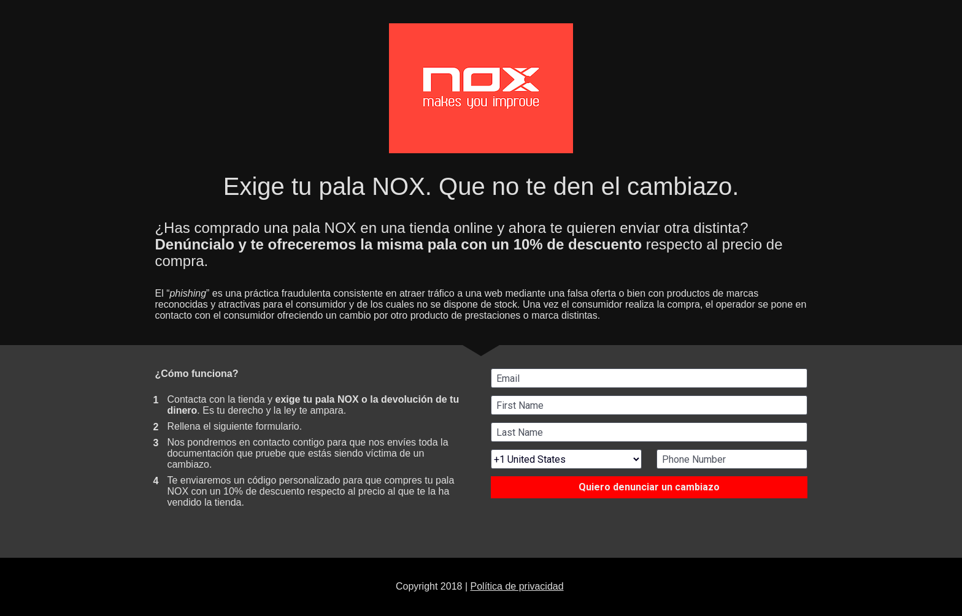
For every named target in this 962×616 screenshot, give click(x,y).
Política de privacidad (517, 586)
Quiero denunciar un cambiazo (649, 487)
